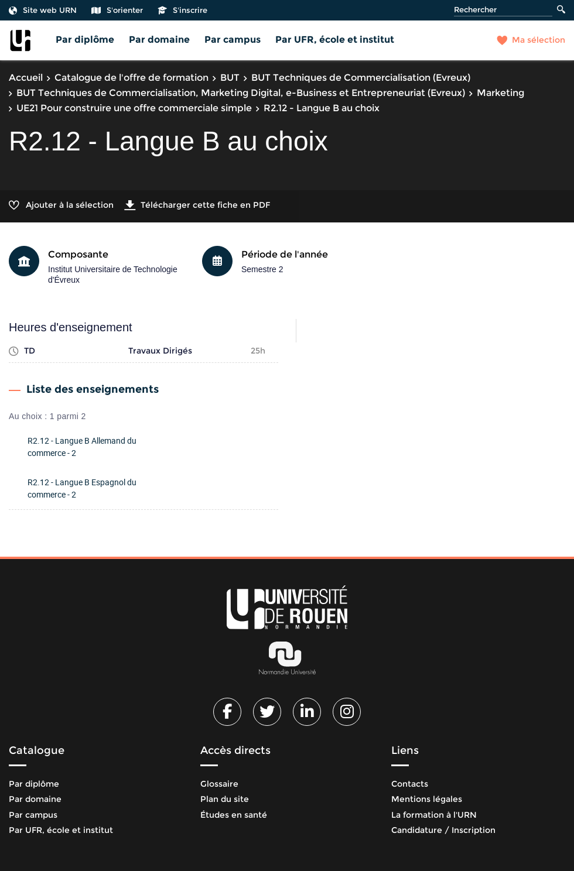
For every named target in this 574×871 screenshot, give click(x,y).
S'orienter (117, 10)
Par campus (232, 39)
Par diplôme (85, 39)
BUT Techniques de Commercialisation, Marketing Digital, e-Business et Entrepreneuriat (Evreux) (240, 92)
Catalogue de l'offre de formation (131, 77)
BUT (230, 77)
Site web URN (43, 10)
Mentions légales (426, 799)
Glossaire (219, 784)
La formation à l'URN (434, 815)
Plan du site (224, 799)
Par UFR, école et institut (334, 39)
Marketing (500, 92)
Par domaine (159, 39)
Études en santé (233, 815)
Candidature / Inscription (443, 830)
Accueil (26, 77)
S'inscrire (182, 10)
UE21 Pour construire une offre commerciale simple (134, 108)
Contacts (409, 784)
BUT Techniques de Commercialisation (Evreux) (360, 77)
